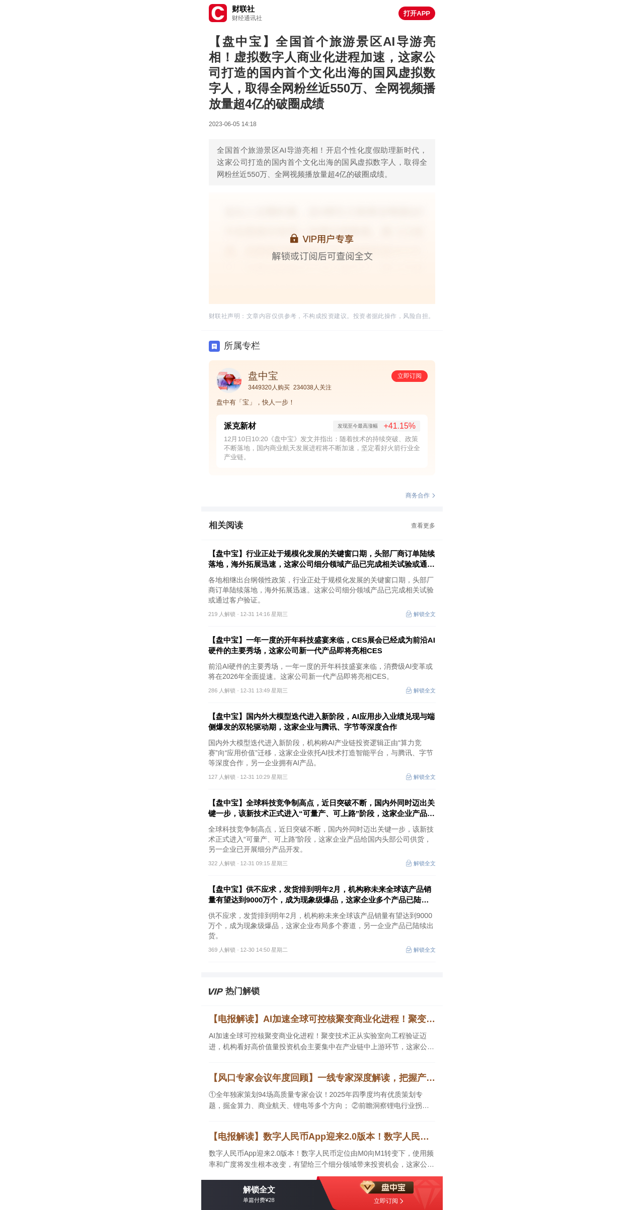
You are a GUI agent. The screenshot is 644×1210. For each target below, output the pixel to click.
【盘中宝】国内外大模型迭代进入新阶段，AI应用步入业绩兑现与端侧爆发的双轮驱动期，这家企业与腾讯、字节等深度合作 (321, 721)
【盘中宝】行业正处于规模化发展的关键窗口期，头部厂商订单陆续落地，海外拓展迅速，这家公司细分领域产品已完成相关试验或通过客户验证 (321, 559)
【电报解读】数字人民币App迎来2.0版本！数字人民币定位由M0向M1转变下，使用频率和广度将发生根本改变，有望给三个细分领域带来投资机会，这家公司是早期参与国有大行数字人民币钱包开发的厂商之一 (322, 1137)
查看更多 (423, 525)
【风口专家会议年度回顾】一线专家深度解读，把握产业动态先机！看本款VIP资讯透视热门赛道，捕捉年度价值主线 (322, 1078)
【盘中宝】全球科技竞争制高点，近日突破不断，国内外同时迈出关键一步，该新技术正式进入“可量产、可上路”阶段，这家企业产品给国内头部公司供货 (321, 808)
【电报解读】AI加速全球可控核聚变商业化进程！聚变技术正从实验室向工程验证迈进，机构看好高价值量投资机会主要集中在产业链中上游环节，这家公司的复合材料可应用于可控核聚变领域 (322, 1019)
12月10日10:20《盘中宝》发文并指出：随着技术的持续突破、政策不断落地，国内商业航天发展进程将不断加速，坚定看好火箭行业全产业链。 (322, 448)
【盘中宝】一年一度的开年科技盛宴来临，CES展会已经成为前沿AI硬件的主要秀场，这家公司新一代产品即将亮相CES (321, 645)
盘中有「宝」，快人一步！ (255, 402)
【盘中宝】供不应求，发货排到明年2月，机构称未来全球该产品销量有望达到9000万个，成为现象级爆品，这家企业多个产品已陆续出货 (319, 895)
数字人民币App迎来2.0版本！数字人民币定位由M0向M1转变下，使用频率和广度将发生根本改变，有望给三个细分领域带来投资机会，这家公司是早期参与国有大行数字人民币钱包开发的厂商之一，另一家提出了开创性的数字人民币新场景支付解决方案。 (321, 1159)
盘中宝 (263, 375)
